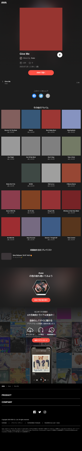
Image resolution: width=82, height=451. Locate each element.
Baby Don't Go (10, 184)
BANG (31, 184)
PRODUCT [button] (6, 395)
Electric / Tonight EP (51, 238)
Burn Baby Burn (51, 130)
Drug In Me (51, 211)
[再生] (59, 54)
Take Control (71, 238)
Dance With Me (10, 211)
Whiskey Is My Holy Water (71, 211)
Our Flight (11, 157)
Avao (33, 58)
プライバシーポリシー (17, 423)
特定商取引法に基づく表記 (52, 423)
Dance (31, 130)
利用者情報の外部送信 (33, 423)
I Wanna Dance (71, 184)
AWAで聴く (41, 73)
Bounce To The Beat (11, 130)
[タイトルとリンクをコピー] (48, 96)
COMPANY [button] (7, 402)
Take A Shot (71, 157)
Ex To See (31, 211)
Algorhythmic (71, 130)
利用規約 (4, 423)
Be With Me (10, 238)
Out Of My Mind (31, 157)
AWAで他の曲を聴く (41, 300)
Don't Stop (51, 157)
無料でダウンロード (41, 340)
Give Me (16, 386)
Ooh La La (51, 184)
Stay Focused (31, 238)
